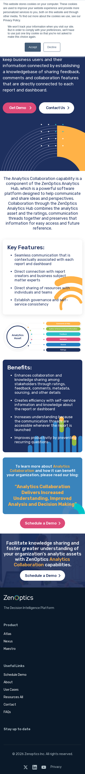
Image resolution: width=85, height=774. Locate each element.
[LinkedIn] (34, 767)
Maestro (10, 649)
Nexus (8, 641)
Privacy (56, 767)
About (8, 682)
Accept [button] (33, 47)
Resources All (13, 697)
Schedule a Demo (41, 523)
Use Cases (11, 690)
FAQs (7, 712)
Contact (10, 704)
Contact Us (55, 107)
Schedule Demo (15, 675)
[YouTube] (43, 767)
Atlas (7, 634)
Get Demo (17, 107)
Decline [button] (51, 47)
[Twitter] (25, 767)
